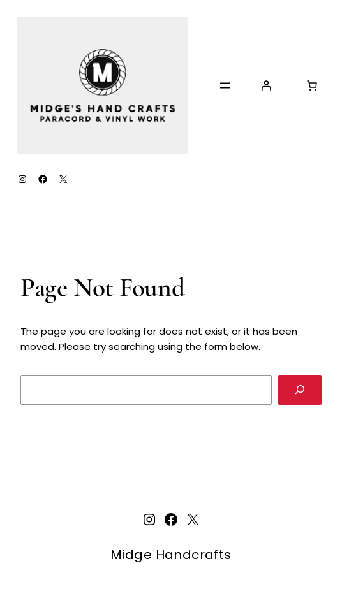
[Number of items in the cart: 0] (312, 85)
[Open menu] (225, 85)
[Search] (300, 390)
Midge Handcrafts (170, 555)
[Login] (266, 85)
